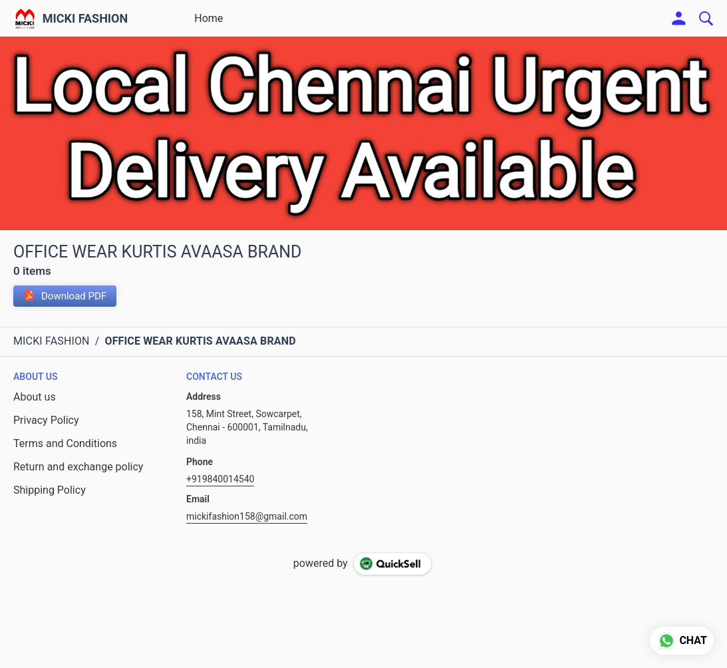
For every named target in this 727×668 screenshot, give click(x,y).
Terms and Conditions (65, 443)
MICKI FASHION (85, 18)
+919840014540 (220, 479)
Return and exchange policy (78, 466)
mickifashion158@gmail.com (246, 516)
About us (34, 397)
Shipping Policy (49, 490)
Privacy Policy (46, 420)
